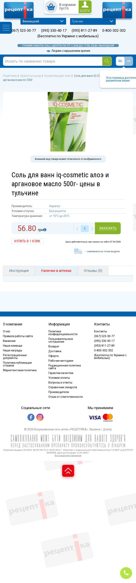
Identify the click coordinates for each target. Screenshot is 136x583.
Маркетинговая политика (20, 370)
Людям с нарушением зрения (68, 50)
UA (128, 61)
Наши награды (12, 350)
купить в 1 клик (27, 241)
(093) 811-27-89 (84, 30)
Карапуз (54, 206)
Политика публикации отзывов (17, 364)
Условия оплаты (59, 377)
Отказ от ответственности (65, 396)
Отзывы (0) (93, 270)
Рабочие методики (60, 360)
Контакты (100, 331)
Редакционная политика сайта (64, 367)
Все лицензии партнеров (68, 455)
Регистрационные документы (15, 357)
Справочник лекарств (62, 387)
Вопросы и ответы (60, 382)
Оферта (53, 356)
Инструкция (19, 270)
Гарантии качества (60, 373)
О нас (6, 331)
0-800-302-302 (114, 30)
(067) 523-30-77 (23, 30)
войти (85, 11)
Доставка (54, 351)
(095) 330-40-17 (54, 30)
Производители (58, 392)
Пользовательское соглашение (60, 340)
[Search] (107, 61)
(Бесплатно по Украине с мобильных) (68, 36)
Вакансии (9, 340)
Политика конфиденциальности (62, 333)
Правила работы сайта (18, 336)
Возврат (53, 346)
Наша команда (12, 345)
